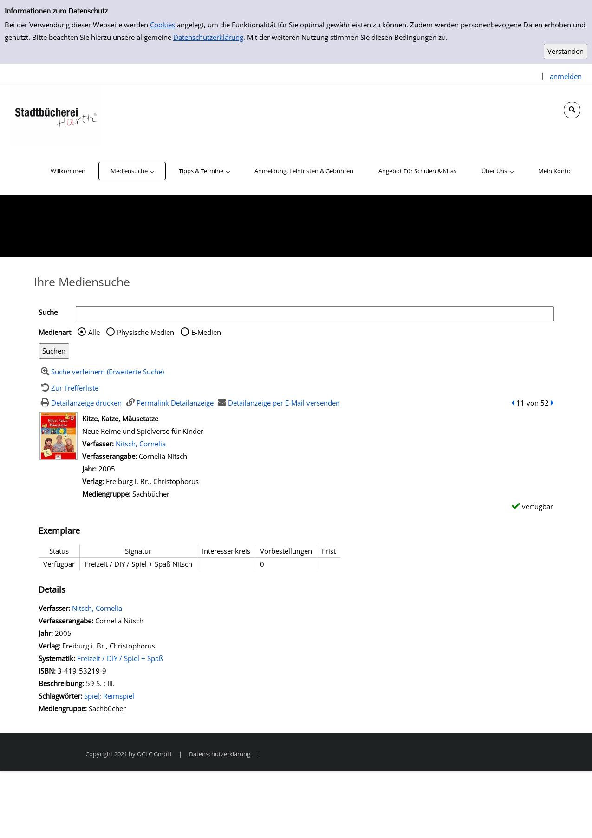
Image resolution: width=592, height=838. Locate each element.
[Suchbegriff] (315, 313)
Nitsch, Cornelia (141, 443)
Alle (94, 332)
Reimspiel (118, 696)
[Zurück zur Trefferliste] (69, 388)
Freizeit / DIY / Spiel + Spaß (120, 658)
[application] (132, 171)
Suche (48, 312)
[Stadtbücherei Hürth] (55, 115)
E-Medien (206, 332)
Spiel (91, 696)
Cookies (162, 24)
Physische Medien (145, 332)
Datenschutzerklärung (208, 37)
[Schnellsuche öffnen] (572, 110)
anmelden (566, 76)
